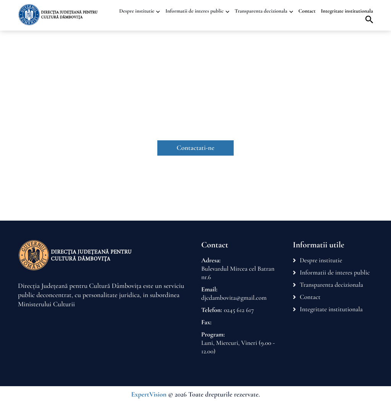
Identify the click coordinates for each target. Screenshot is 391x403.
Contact (307, 11)
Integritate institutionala (347, 11)
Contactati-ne (196, 148)
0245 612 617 (239, 310)
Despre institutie (136, 11)
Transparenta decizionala (261, 11)
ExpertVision (148, 394)
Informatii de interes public (194, 11)
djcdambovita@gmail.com (234, 298)
